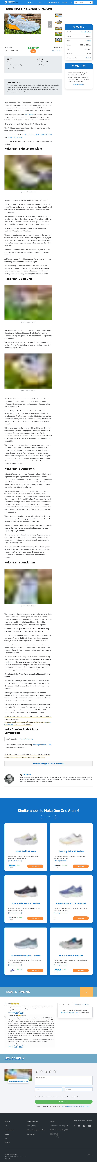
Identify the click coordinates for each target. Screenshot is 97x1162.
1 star (37, 1071)
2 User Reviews (57, 51)
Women (26, 739)
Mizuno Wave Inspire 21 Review (26, 955)
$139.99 (33, 47)
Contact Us (30, 1134)
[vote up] (5, 1003)
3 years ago (11, 1046)
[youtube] (89, 1125)
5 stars (54, 1071)
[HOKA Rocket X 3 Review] (71, 943)
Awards (52, 1121)
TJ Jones (27, 774)
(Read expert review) (15, 861)
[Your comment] (64, 1080)
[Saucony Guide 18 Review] (71, 839)
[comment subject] (18, 1075)
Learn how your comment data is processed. (75, 1106)
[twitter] (79, 1125)
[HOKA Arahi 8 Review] (25, 839)
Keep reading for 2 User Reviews (48, 763)
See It (33, 51)
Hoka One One (86, 32)
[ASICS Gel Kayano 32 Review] (25, 891)
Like (17, 1012)
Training (7, 1142)
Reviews (32, 2)
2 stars (41, 1071)
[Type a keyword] (82, 2)
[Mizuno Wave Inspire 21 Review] (25, 943)
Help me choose (78, 84)
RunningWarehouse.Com (42, 744)
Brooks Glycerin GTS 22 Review (71, 903)
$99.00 (64, 865)
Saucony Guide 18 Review (71, 851)
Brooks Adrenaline (15, 137)
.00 (55, 917)
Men (11, 739)
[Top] (92, 1155)
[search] (90, 2)
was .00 (55, 919)
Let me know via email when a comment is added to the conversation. (57, 1097)
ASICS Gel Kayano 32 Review (26, 903)
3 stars (45, 1071)
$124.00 (19, 917)
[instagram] (84, 1125)
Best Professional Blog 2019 (59, 1126)
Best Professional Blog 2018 (59, 1130)
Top (90, 1155)
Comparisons (53, 2)
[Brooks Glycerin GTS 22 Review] (71, 891)
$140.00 (19, 969)
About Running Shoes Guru (36, 1130)
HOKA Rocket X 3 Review (71, 955)
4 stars (50, 1071)
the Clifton (29, 114)
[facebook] (74, 1125)
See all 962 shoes (48, 817)
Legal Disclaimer (32, 1121)
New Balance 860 (32, 135)
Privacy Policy (31, 1126)
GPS (5, 1138)
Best (41, 2)
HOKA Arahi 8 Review (25, 851)
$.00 (18, 865)
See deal (35, 866)
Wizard (64, 2)
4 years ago (11, 1012)
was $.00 (10, 867)
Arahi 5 (88, 58)
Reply (21, 1012)
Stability (88, 41)
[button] (6, 24)
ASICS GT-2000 (46, 135)
